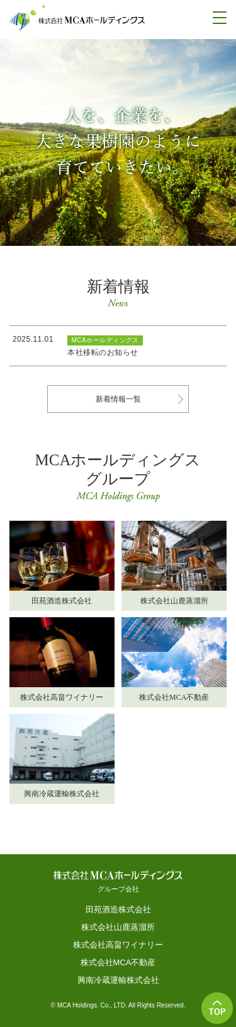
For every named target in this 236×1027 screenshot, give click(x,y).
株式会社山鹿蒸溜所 (118, 927)
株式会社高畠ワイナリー (118, 945)
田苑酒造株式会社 (118, 909)
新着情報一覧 (118, 399)
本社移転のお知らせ (102, 352)
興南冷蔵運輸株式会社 (118, 980)
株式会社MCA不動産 (118, 962)
